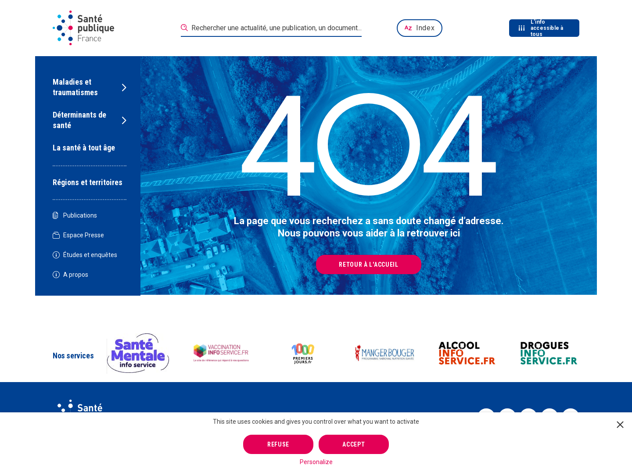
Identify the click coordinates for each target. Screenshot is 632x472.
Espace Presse (78, 235)
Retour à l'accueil (369, 264)
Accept (353, 444)
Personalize (316, 461)
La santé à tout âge (84, 147)
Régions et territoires (87, 182)
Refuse (278, 444)
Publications (75, 215)
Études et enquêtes (85, 255)
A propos (70, 275)
